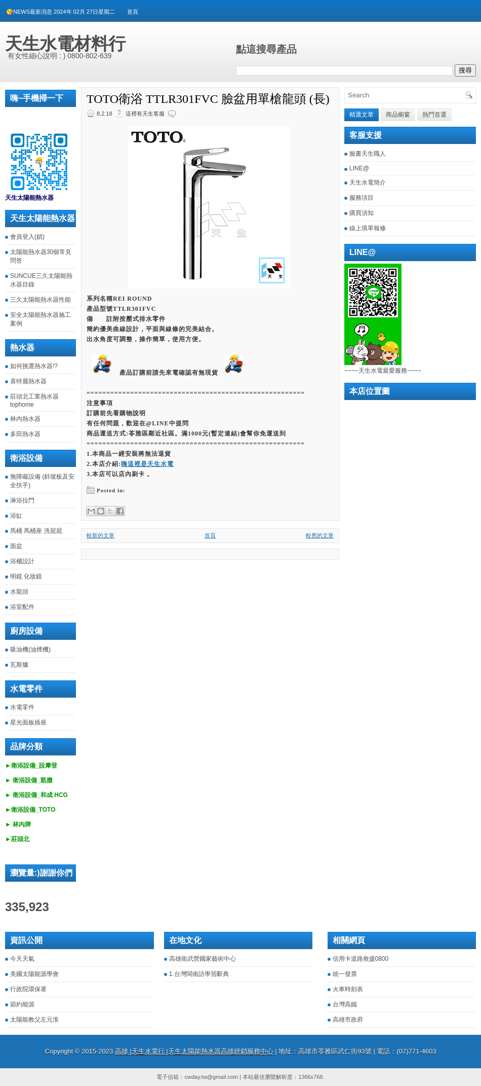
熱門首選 (434, 114)
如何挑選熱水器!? (34, 366)
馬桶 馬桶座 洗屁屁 (36, 530)
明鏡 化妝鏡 (26, 576)
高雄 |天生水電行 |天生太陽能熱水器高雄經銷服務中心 (194, 1051)
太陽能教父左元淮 (34, 1019)
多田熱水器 (25, 434)
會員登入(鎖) (27, 236)
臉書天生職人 (367, 153)
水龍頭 (19, 591)
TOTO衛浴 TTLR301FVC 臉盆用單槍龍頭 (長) (208, 99)
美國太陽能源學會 (34, 974)
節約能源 (22, 1004)
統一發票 (345, 974)
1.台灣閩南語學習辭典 (199, 974)
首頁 (132, 12)
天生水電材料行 (65, 43)
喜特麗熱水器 (28, 381)
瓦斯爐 (19, 664)
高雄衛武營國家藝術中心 (202, 958)
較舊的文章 (320, 535)
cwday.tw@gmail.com (211, 1077)
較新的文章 (100, 535)
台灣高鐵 (345, 1004)
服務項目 (361, 197)
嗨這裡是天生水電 (147, 463)
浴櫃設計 (22, 561)
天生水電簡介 (367, 182)
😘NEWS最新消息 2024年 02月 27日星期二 (60, 12)
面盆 (16, 546)
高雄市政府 (348, 1019)
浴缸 (16, 515)
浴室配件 (22, 606)
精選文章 (361, 114)
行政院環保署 (28, 989)
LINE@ (359, 168)
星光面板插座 (28, 722)
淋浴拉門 (22, 500)
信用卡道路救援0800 (361, 958)
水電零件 (22, 707)
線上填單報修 (367, 228)
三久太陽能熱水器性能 (40, 299)
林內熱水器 (25, 418)
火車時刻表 (348, 989)
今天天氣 (22, 958)
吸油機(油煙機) (30, 649)
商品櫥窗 (398, 114)
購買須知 (361, 212)
